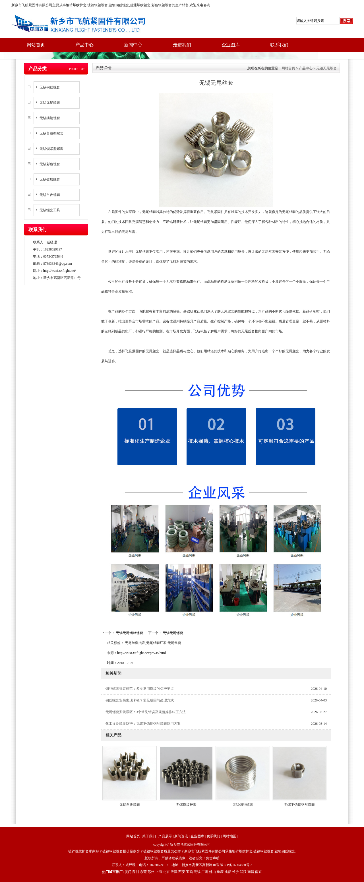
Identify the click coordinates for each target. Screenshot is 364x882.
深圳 (135, 872)
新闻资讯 (181, 836)
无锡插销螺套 (50, 118)
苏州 (151, 872)
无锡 (197, 872)
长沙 (235, 872)
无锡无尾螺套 (50, 103)
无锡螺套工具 (50, 210)
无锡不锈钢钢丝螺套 (299, 805)
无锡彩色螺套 (50, 164)
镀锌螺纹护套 (76, 5)
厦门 (128, 872)
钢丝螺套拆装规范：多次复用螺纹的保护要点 (140, 689)
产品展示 (165, 836)
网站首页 (36, 44)
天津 (174, 872)
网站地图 (229, 836)
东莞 (143, 872)
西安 (181, 872)
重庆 (220, 872)
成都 (227, 872)
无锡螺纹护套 (186, 805)
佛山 (212, 872)
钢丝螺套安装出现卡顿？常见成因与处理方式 (140, 700)
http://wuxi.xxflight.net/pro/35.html (141, 653)
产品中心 (84, 44)
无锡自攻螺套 (50, 195)
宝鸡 (189, 872)
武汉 (243, 872)
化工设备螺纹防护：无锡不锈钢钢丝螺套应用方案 (143, 724)
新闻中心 (133, 44)
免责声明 (213, 858)
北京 (166, 872)
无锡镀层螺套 (50, 179)
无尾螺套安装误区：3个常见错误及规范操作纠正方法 (146, 712)
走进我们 (182, 44)
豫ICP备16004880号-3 (236, 865)
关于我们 (149, 836)
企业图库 (231, 44)
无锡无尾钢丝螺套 (129, 633)
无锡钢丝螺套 (50, 87)
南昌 (250, 872)
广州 (204, 872)
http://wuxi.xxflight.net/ (59, 271)
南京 (258, 872)
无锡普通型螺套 (51, 133)
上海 (158, 872)
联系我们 (279, 44)
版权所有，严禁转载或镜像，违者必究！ (175, 858)
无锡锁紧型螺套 (51, 149)
